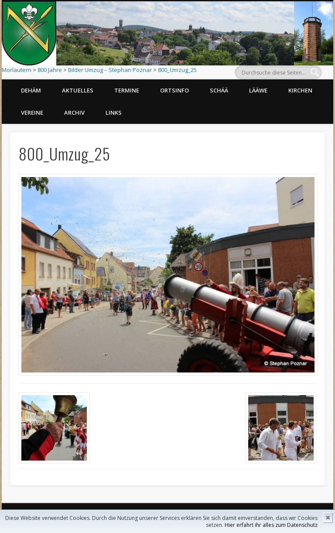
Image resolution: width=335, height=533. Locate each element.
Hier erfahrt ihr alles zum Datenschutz (271, 525)
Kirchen (300, 90)
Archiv (74, 112)
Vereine (32, 112)
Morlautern (16, 70)
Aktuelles (77, 90)
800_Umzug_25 (177, 70)
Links (114, 112)
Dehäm (31, 90)
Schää (219, 90)
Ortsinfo (174, 90)
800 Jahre (50, 70)
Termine (126, 90)
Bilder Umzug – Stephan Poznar (110, 70)
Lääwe (258, 90)
